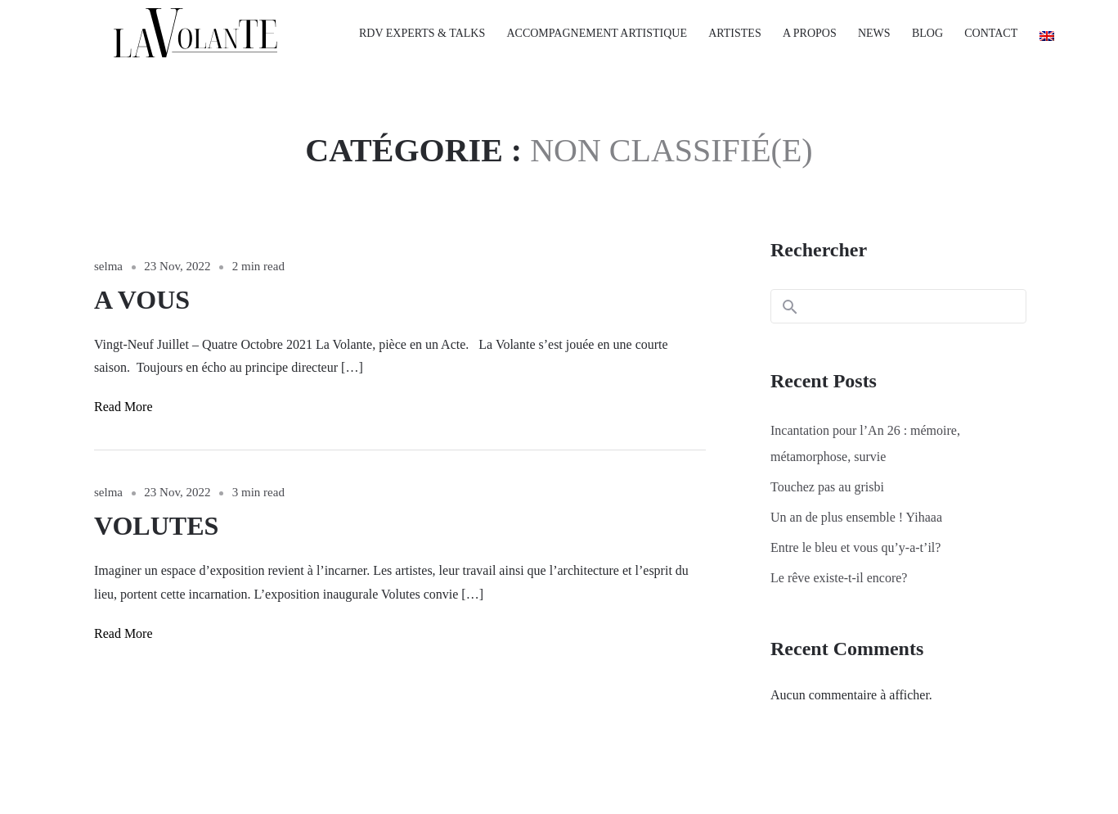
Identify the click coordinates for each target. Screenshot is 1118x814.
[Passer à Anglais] (1040, 36)
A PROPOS (810, 33)
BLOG (927, 33)
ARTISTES (734, 33)
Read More (123, 407)
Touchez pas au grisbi (827, 487)
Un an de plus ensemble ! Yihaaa (856, 517)
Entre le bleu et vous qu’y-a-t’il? (855, 547)
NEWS (874, 33)
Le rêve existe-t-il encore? (838, 578)
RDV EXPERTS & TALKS (422, 33)
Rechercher (818, 249)
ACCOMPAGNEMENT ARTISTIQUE (596, 33)
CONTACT (990, 33)
